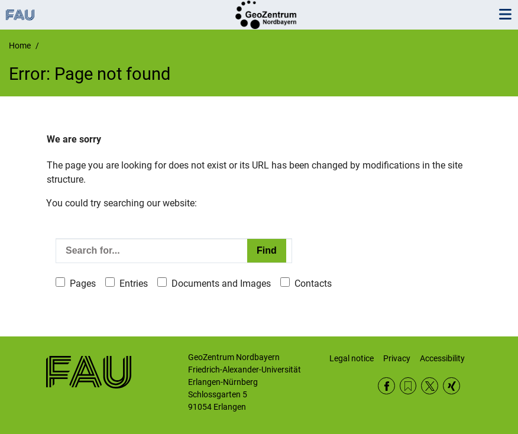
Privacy (396, 358)
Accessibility (442, 358)
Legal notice (351, 358)
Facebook (386, 385)
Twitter (429, 385)
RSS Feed (408, 385)
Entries (133, 283)
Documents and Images (221, 283)
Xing (451, 385)
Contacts (313, 283)
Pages (83, 283)
